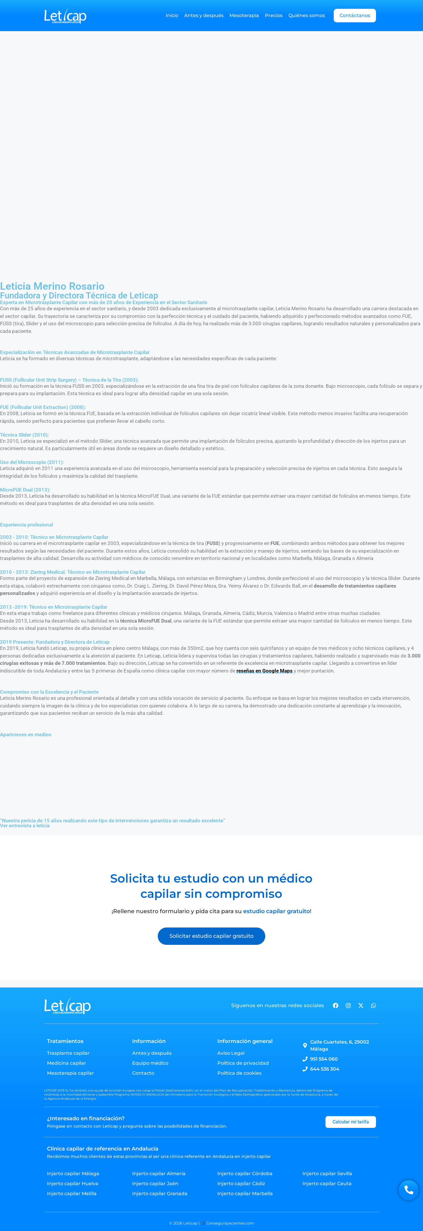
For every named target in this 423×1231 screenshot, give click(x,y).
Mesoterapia (244, 15)
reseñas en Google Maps (264, 671)
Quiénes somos (306, 15)
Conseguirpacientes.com (229, 1223)
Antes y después (204, 15)
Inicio (172, 15)
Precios (274, 15)
